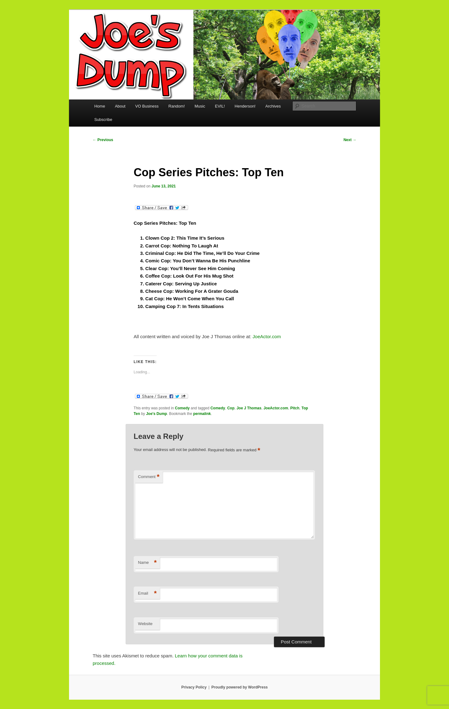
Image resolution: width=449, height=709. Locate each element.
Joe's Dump (156, 414)
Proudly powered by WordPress (239, 687)
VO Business (147, 106)
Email (147, 593)
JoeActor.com (266, 336)
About (120, 106)
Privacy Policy (193, 687)
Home (99, 106)
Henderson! (245, 106)
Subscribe (103, 119)
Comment (149, 476)
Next (350, 140)
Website (145, 623)
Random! (177, 106)
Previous (103, 140)
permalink (202, 414)
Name (147, 562)
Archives (273, 106)
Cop (230, 408)
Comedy (182, 408)
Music (200, 106)
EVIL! (220, 106)
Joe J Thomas (249, 408)
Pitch (294, 408)
